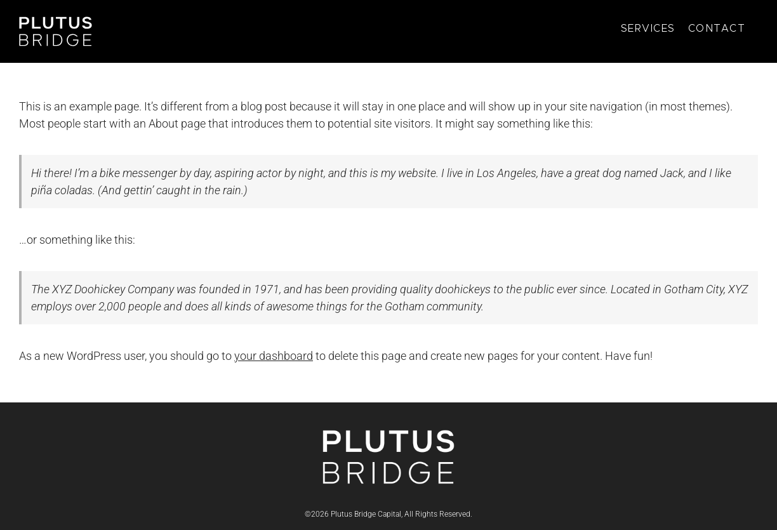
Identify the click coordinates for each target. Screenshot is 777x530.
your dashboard (273, 355)
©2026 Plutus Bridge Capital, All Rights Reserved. (388, 514)
